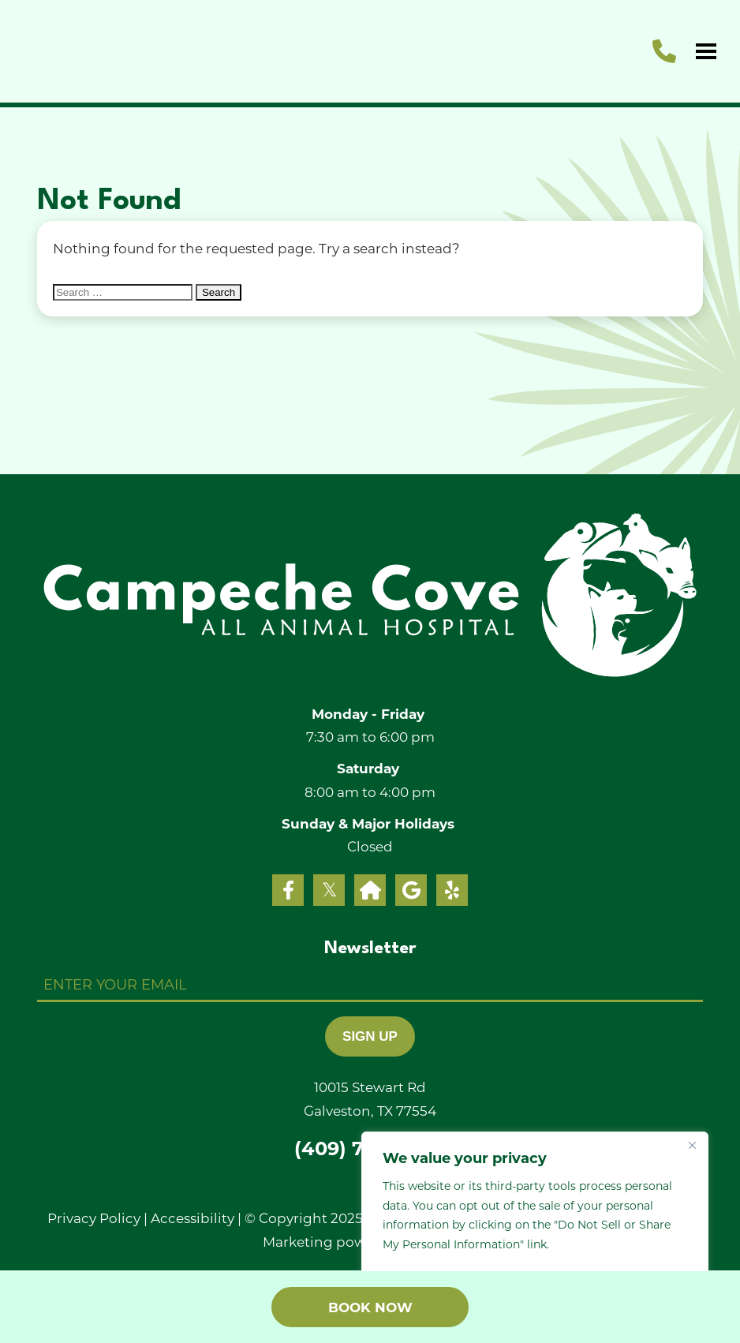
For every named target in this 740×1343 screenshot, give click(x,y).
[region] (534, 1221)
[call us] (664, 51)
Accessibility (192, 1217)
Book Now (370, 1307)
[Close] (691, 1144)
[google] (411, 890)
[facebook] (288, 890)
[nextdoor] (370, 890)
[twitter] (329, 890)
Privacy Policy (93, 1217)
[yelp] (452, 890)
